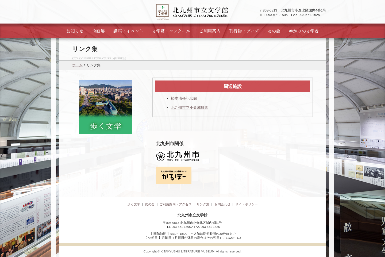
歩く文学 (133, 204)
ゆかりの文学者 (304, 31)
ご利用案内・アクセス (176, 204)
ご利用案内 (210, 31)
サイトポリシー (246, 204)
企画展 (98, 31)
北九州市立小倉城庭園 (189, 107)
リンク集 (203, 204)
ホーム (77, 65)
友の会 (273, 31)
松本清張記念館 (184, 98)
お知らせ (74, 31)
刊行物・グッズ (244, 31)
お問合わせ (222, 204)
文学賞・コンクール (171, 31)
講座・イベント (128, 31)
